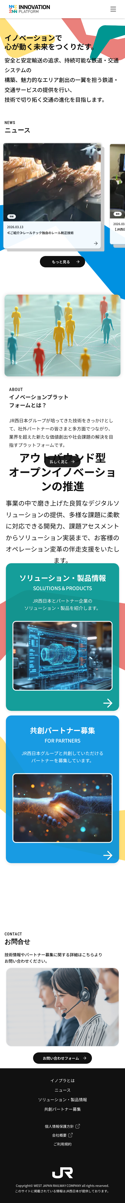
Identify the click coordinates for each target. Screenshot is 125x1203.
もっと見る (61, 261)
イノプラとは (62, 1080)
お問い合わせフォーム (61, 1058)
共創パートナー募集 (62, 1109)
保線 (12, 217)
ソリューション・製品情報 (62, 1099)
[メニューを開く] (113, 9)
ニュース (63, 1090)
